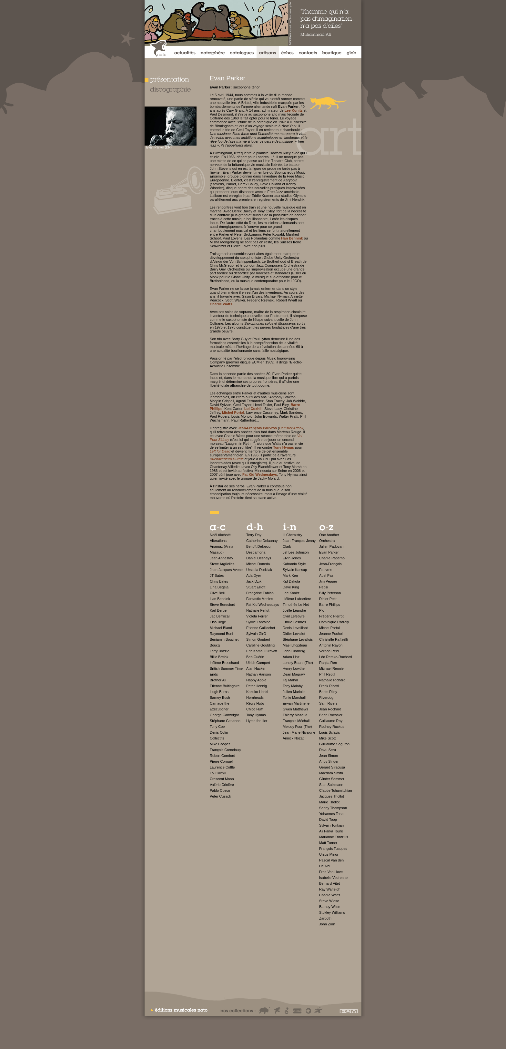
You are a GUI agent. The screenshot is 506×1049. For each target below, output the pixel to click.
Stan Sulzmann (331, 785)
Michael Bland (221, 628)
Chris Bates (219, 581)
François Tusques (333, 848)
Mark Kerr (290, 575)
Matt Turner (328, 843)
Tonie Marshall (294, 697)
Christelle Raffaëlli (333, 639)
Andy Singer (329, 761)
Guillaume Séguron (334, 744)
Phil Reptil (327, 674)
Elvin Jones (292, 558)
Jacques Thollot (331, 796)
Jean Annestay (221, 558)
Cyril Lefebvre (294, 616)
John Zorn (327, 924)
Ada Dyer (253, 575)
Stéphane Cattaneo (225, 721)
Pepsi (323, 587)
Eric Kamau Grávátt (261, 651)
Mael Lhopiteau (295, 645)
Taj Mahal (290, 680)
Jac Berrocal (219, 616)
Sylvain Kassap (295, 570)
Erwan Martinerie (296, 703)
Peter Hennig (256, 686)
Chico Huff (254, 709)
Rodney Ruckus (331, 726)
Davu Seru (327, 750)
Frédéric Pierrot (331, 616)
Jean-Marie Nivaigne (299, 732)
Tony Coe (217, 726)
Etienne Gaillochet (260, 628)
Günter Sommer (331, 779)
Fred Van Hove (331, 872)
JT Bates (217, 575)
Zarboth (325, 918)
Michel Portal (329, 628)
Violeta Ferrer (257, 616)
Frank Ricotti (329, 686)
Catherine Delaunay (262, 541)
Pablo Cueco (220, 790)
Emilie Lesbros (294, 622)
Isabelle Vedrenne (333, 878)
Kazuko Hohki (257, 692)
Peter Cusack (220, 796)
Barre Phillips (329, 604)
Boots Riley (328, 692)
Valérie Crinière (222, 785)
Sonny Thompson (333, 808)
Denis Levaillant (295, 628)
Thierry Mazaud (295, 715)
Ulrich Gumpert (258, 663)
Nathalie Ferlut (257, 610)
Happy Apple (256, 680)
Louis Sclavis (329, 732)
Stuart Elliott (255, 587)
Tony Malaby (293, 686)
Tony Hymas (256, 715)
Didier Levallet (294, 634)
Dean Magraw (294, 674)
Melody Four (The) (297, 726)
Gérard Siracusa (332, 767)
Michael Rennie (331, 668)
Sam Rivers (328, 703)
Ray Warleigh (329, 889)
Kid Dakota (291, 581)
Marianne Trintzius (333, 837)
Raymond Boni (221, 634)
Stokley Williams (332, 912)
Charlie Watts (329, 895)
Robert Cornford (222, 756)
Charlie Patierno (332, 558)
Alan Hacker (256, 668)
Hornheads (255, 697)
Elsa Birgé (218, 622)
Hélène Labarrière (297, 599)
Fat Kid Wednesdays (262, 604)
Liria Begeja (219, 587)
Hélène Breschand (224, 663)
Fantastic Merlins (259, 599)
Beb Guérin (255, 657)
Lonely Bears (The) (298, 663)
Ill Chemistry (292, 535)
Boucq (215, 645)
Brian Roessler (330, 715)
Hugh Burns (219, 692)
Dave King (291, 587)
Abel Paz (326, 575)
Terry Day (253, 535)
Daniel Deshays (258, 558)
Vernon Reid (329, 651)
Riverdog (326, 697)
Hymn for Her (256, 721)
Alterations (218, 541)
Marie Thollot (329, 802)
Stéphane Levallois (298, 639)
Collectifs (217, 738)
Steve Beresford (222, 604)
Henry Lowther (294, 668)
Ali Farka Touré (331, 831)
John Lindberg (294, 651)
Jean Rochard (330, 709)
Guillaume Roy (330, 721)
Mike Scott (327, 738)
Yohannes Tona (331, 814)
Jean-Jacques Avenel (226, 570)
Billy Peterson (330, 593)
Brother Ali (218, 680)
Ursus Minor (328, 854)
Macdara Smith (331, 773)
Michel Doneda (258, 564)
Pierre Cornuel (221, 761)
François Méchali (296, 721)
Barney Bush (220, 697)
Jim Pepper (328, 581)
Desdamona (255, 552)
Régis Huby (255, 703)
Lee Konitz (291, 593)
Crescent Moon (222, 779)
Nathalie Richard (332, 680)
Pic (321, 610)
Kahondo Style (294, 564)
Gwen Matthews (295, 709)
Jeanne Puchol (331, 634)
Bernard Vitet (329, 883)
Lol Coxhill (218, 773)
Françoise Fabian (260, 593)
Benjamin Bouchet (224, 639)
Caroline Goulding (260, 645)
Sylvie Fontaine (258, 622)
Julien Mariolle (294, 692)
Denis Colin (219, 732)
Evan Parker (329, 552)
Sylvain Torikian (331, 825)
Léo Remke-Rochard (335, 657)
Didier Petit (328, 599)
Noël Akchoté (220, 535)
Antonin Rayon (330, 645)
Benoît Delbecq (258, 546)
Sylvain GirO (256, 634)
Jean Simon (328, 756)
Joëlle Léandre (294, 610)
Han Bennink (220, 599)
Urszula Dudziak (259, 570)
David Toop (328, 819)
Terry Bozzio (219, 651)
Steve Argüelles (222, 564)
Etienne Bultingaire (224, 686)
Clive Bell (217, 593)
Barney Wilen (329, 907)
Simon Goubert (258, 639)
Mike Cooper (220, 744)
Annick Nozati (293, 738)
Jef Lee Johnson (296, 552)
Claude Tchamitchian (335, 790)
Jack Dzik (253, 581)
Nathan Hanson (258, 674)
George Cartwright (224, 715)
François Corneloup (225, 750)
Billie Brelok (219, 657)
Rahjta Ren (328, 663)
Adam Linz (291, 657)
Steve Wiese (329, 901)
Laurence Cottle (222, 767)
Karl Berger (219, 610)
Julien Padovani (331, 546)
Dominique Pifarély (334, 622)
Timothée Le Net (296, 604)
